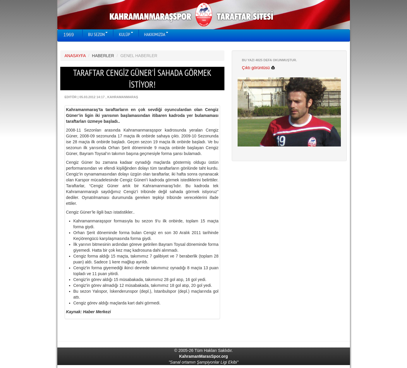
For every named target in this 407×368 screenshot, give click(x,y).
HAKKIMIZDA (156, 34)
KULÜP (126, 34)
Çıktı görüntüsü (258, 67)
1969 (68, 34)
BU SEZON (98, 34)
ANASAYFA (75, 55)
